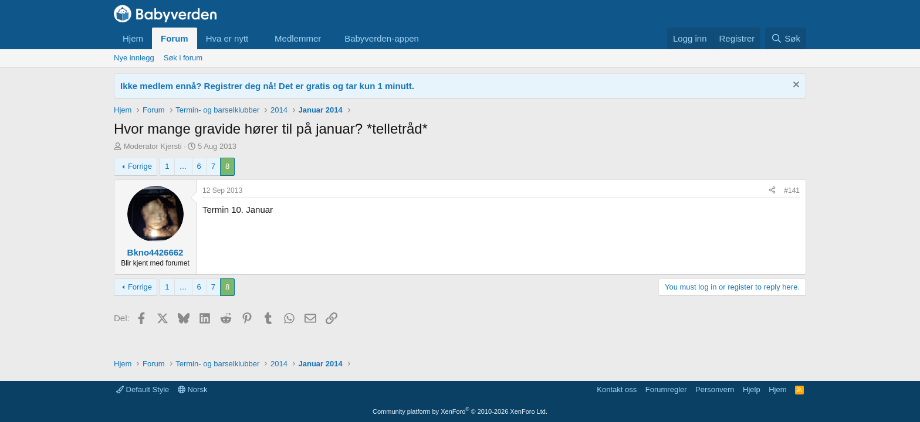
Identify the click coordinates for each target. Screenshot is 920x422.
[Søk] (785, 38)
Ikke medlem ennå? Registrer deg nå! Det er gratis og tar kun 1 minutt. (267, 86)
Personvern (714, 389)
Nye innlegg (134, 57)
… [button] (183, 166)
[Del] (772, 191)
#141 (792, 190)
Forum (174, 38)
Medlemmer (298, 38)
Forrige (140, 166)
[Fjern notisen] (795, 86)
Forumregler (666, 389)
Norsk (193, 389)
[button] (257, 38)
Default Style (142, 389)
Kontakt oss (617, 389)
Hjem (133, 38)
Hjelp (751, 389)
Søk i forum (183, 57)
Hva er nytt (227, 38)
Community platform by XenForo (460, 411)
